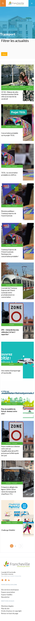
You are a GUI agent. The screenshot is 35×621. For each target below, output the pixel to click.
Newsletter (5, 597)
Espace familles (6, 595)
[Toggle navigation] (31, 3)
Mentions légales (7, 606)
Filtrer (4, 54)
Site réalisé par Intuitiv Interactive (11, 576)
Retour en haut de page (9, 613)
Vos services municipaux (10, 590)
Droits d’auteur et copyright (11, 611)
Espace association (8, 592)
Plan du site (5, 608)
